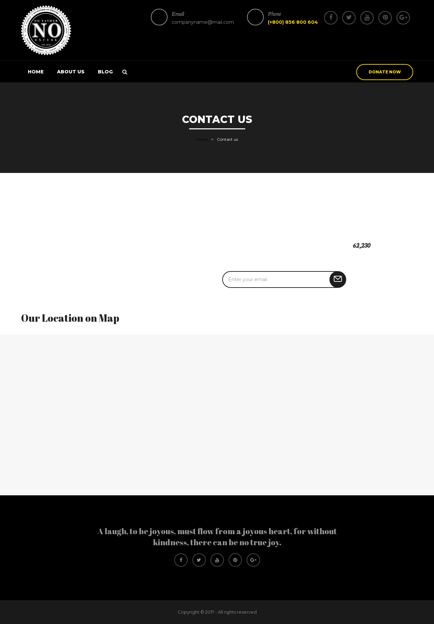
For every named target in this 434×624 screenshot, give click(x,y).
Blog (105, 72)
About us (70, 72)
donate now (385, 71)
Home (36, 72)
